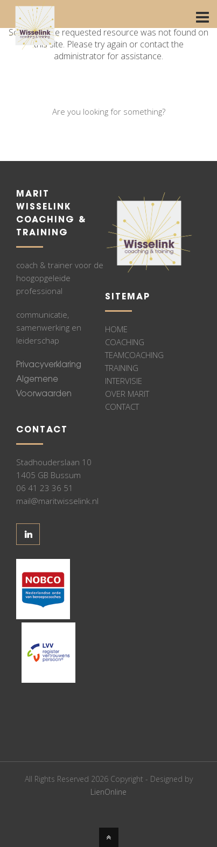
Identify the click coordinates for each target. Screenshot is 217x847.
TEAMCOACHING (134, 354)
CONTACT (122, 406)
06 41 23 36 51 (44, 487)
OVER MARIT (127, 393)
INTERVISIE (123, 380)
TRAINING (121, 367)
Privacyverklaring (48, 365)
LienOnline (108, 792)
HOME (116, 329)
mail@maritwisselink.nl (57, 500)
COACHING (124, 342)
